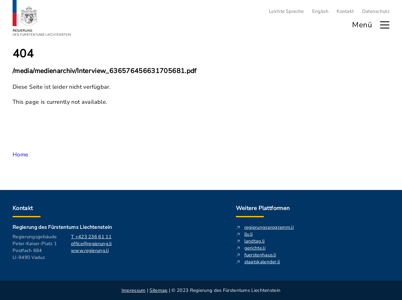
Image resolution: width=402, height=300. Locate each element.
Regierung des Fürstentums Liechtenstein (62, 227)
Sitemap (158, 290)
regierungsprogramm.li (269, 227)
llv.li (248, 234)
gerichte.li (254, 248)
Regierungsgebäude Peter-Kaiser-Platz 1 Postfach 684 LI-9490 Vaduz (35, 247)
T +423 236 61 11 (91, 237)
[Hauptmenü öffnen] (384, 25)
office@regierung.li (91, 243)
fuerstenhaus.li (260, 255)
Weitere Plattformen (263, 208)
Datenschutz (375, 11)
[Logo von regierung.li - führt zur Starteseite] (42, 18)
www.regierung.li (90, 250)
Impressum (134, 290)
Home (20, 154)
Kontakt (345, 11)
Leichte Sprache (286, 11)
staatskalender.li (262, 262)
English (320, 11)
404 (23, 54)
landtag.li (254, 241)
